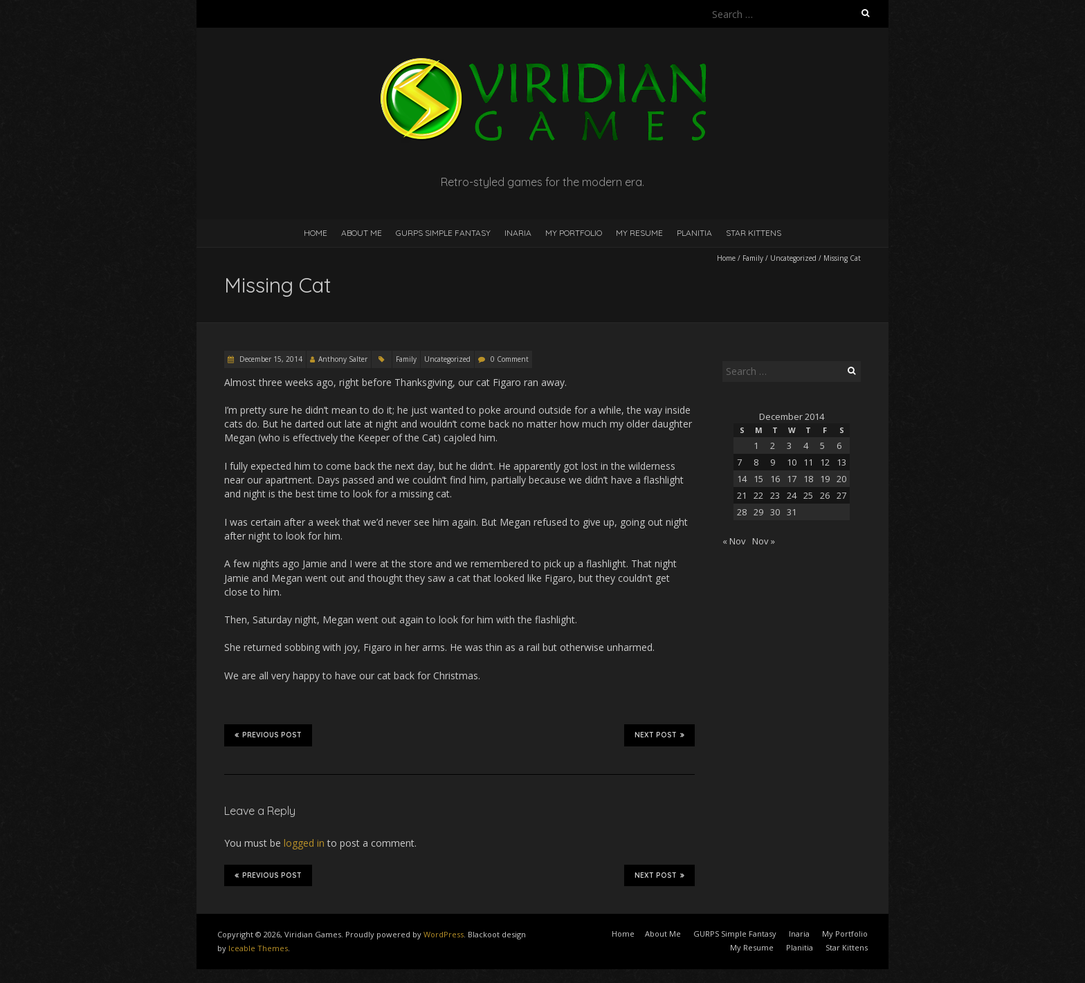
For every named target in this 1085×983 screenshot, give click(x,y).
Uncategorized (793, 258)
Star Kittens (753, 233)
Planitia (694, 233)
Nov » (763, 541)
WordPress (443, 934)
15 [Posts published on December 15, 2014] (758, 478)
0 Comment (510, 359)
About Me (361, 233)
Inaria (517, 233)
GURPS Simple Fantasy (443, 233)
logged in (304, 842)
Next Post (659, 735)
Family (752, 258)
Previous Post (268, 735)
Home (315, 233)
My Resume (639, 233)
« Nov (734, 541)
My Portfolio (573, 233)
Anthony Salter (342, 359)
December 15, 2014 (269, 359)
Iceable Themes (258, 948)
